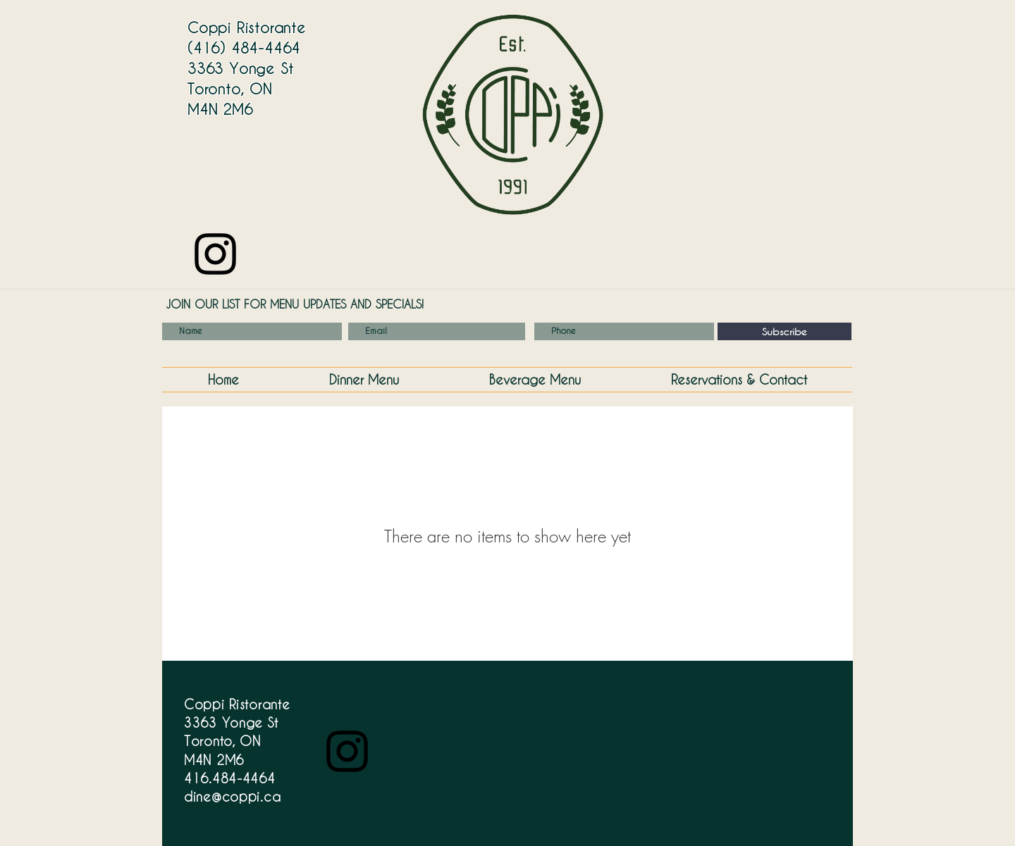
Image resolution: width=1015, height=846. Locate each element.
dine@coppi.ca (232, 796)
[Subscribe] (784, 331)
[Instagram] (215, 254)
